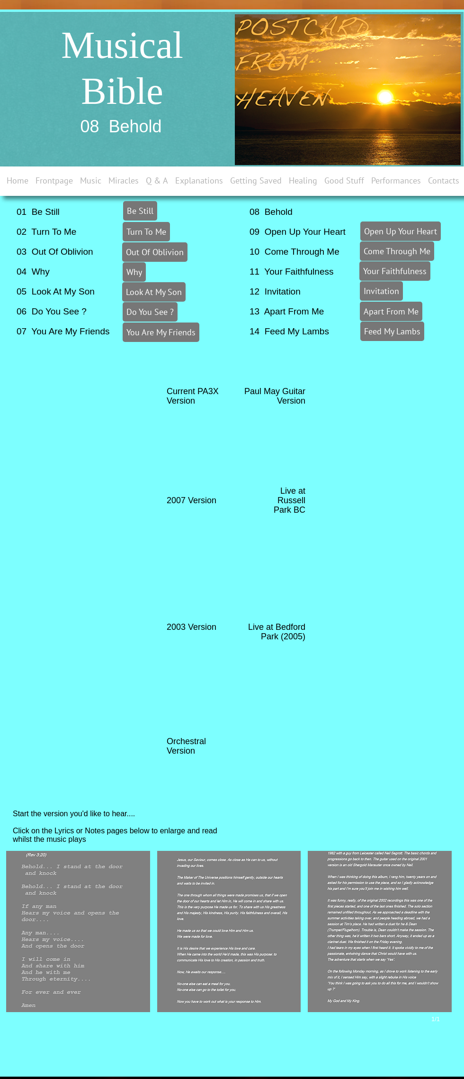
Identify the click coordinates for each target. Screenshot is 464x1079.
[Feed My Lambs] (392, 331)
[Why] (134, 272)
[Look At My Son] (154, 292)
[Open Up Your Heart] (400, 231)
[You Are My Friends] (161, 332)
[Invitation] (381, 291)
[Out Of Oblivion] (154, 252)
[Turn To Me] (146, 231)
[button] (78, 931)
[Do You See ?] (150, 312)
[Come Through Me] (397, 251)
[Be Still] (140, 211)
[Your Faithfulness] (394, 271)
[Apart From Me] (391, 311)
